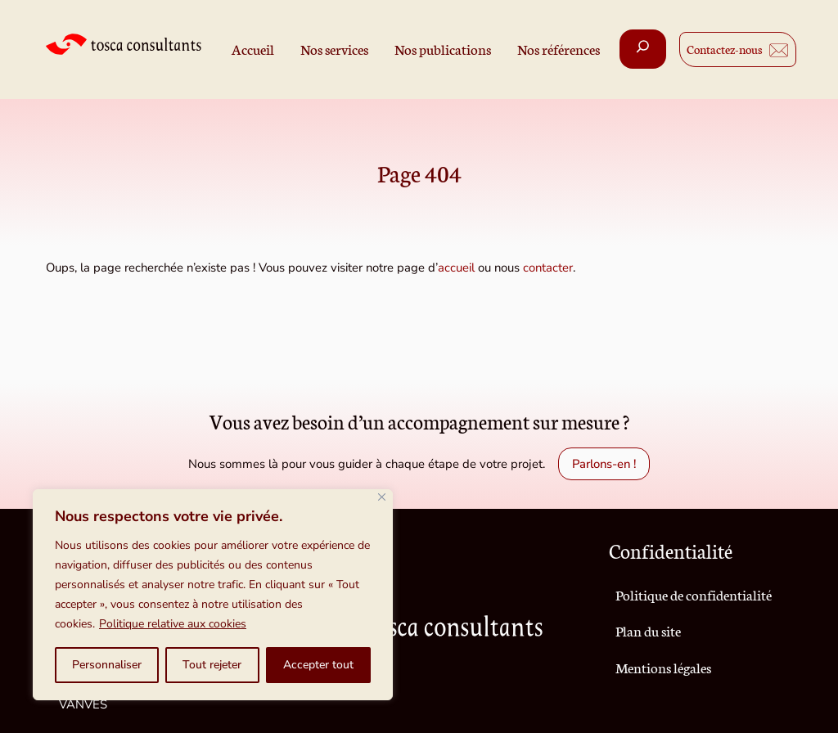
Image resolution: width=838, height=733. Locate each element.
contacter (548, 267)
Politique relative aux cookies (172, 624)
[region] (213, 594)
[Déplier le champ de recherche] (642, 49)
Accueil (253, 48)
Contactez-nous (725, 48)
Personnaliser (107, 664)
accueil (456, 267)
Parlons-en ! (604, 464)
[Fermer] (381, 497)
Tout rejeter (211, 664)
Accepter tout (318, 664)
